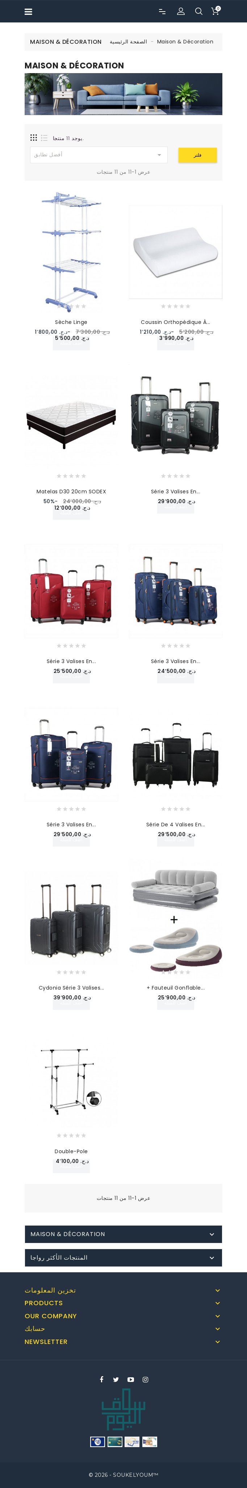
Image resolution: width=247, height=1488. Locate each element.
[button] (180, 11)
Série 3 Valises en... (176, 491)
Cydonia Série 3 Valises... (71, 987)
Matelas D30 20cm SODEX (71, 491)
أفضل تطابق (99, 155)
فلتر (197, 155)
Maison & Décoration (67, 1234)
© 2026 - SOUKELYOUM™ (124, 1475)
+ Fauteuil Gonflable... (176, 987)
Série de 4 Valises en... (175, 824)
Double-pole (71, 1151)
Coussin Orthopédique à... (175, 322)
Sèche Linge (71, 322)
